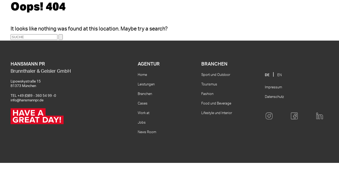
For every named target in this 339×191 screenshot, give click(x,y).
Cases (143, 103)
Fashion (207, 94)
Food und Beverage (216, 103)
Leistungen (146, 84)
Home (142, 75)
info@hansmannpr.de (27, 100)
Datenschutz (274, 97)
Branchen (145, 94)
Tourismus (209, 84)
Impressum (273, 87)
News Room (147, 132)
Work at (143, 113)
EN (279, 75)
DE (267, 75)
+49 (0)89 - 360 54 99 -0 (36, 96)
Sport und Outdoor (215, 75)
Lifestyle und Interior (216, 113)
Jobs (142, 122)
